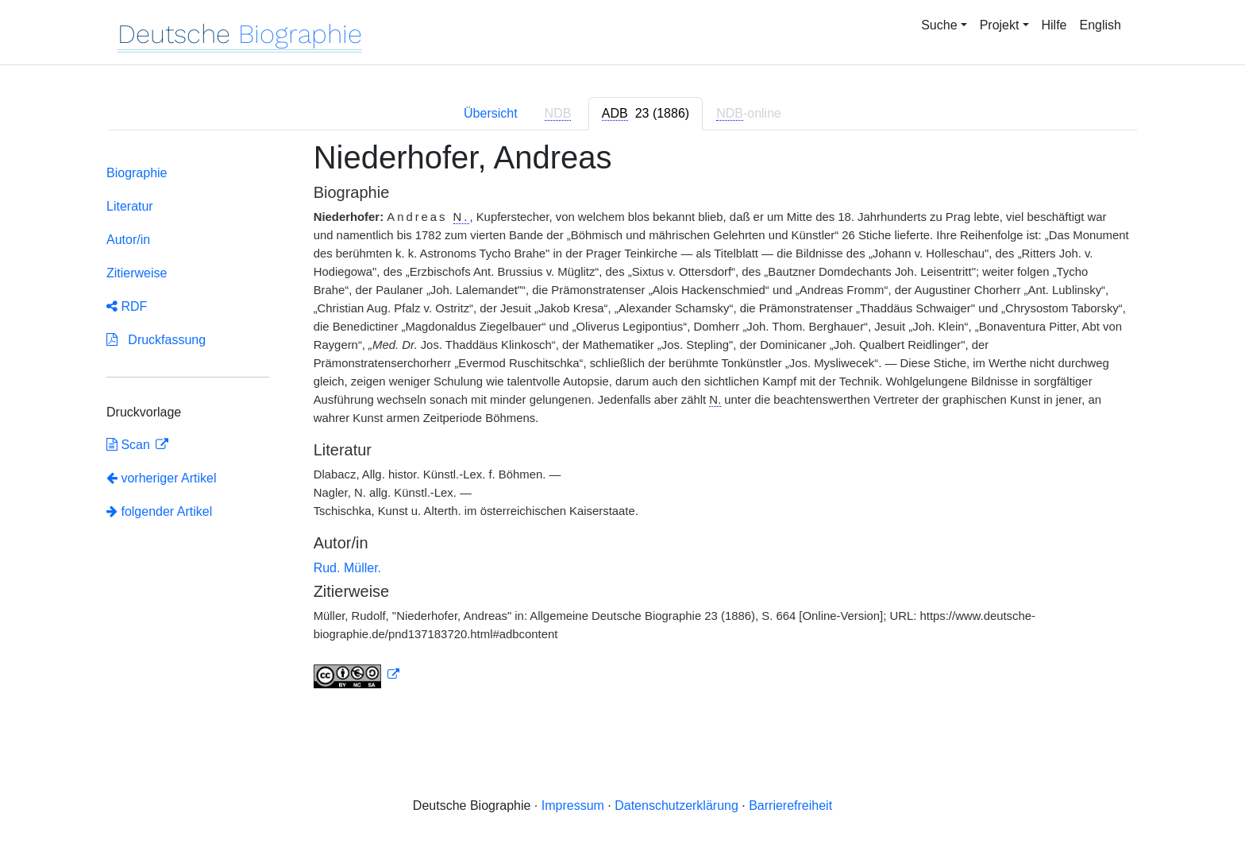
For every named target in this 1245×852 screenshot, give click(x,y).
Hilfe (1054, 25)
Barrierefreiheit (790, 805)
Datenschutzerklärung (676, 805)
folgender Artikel (159, 511)
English (1100, 25)
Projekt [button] (1000, 25)
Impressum (573, 805)
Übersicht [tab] (491, 113)
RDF (126, 306)
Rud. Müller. (347, 568)
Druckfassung (156, 340)
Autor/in (128, 239)
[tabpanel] (622, 423)
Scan (129, 444)
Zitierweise (136, 273)
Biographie (137, 173)
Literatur (129, 206)
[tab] (645, 113)
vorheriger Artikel (161, 478)
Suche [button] (939, 25)
